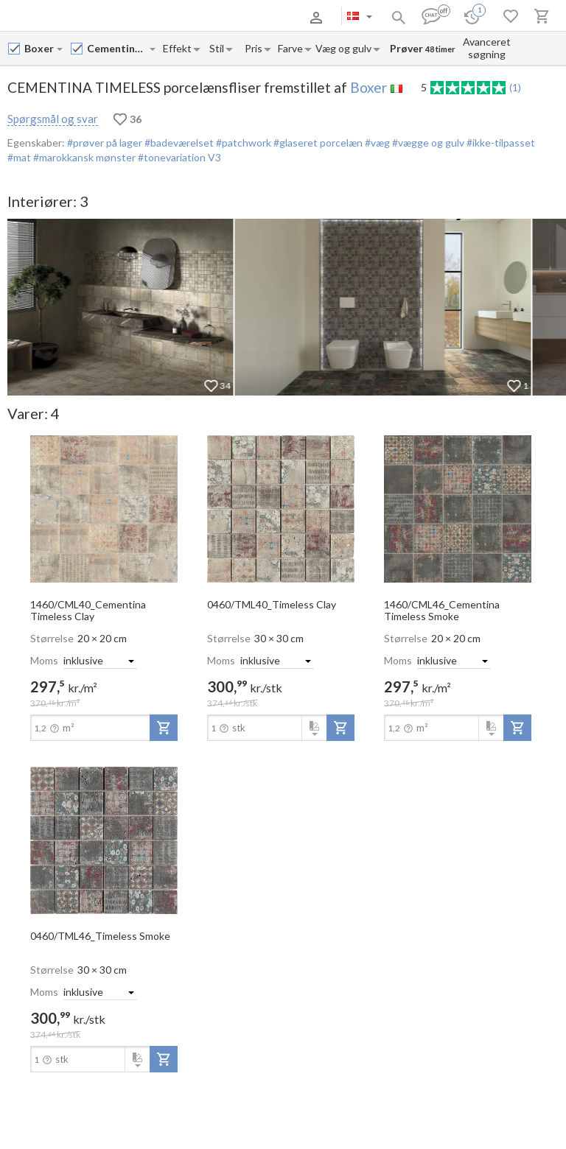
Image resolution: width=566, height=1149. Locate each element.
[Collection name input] (117, 48)
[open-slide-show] (104, 508)
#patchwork (242, 142)
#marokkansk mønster (83, 157)
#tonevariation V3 (178, 157)
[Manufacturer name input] (39, 48)
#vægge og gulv (427, 142)
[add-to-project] (164, 727)
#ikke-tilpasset (499, 142)
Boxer (368, 87)
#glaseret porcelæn (317, 142)
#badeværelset (178, 142)
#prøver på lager (104, 142)
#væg (376, 142)
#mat (19, 157)
